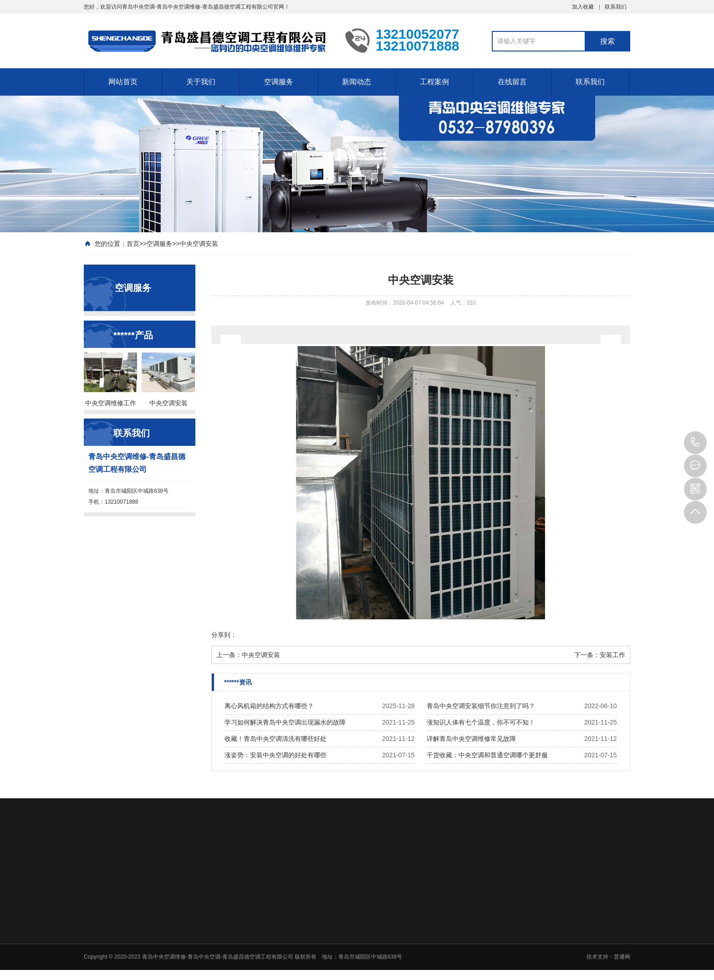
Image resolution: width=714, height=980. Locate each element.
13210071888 (695, 442)
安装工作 (612, 654)
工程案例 (434, 82)
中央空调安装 (199, 243)
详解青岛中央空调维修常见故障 (471, 738)
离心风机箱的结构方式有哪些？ (269, 705)
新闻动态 (356, 82)
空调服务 (278, 82)
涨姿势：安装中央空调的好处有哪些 (275, 755)
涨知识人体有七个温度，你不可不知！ (481, 722)
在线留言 (512, 82)
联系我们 (616, 7)
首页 (133, 243)
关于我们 (200, 82)
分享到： (224, 634)
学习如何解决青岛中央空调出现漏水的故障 (285, 722)
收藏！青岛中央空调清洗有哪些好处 (275, 738)
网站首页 (123, 82)
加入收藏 (583, 7)
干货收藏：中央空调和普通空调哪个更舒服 (487, 755)
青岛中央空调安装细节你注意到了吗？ (481, 705)
